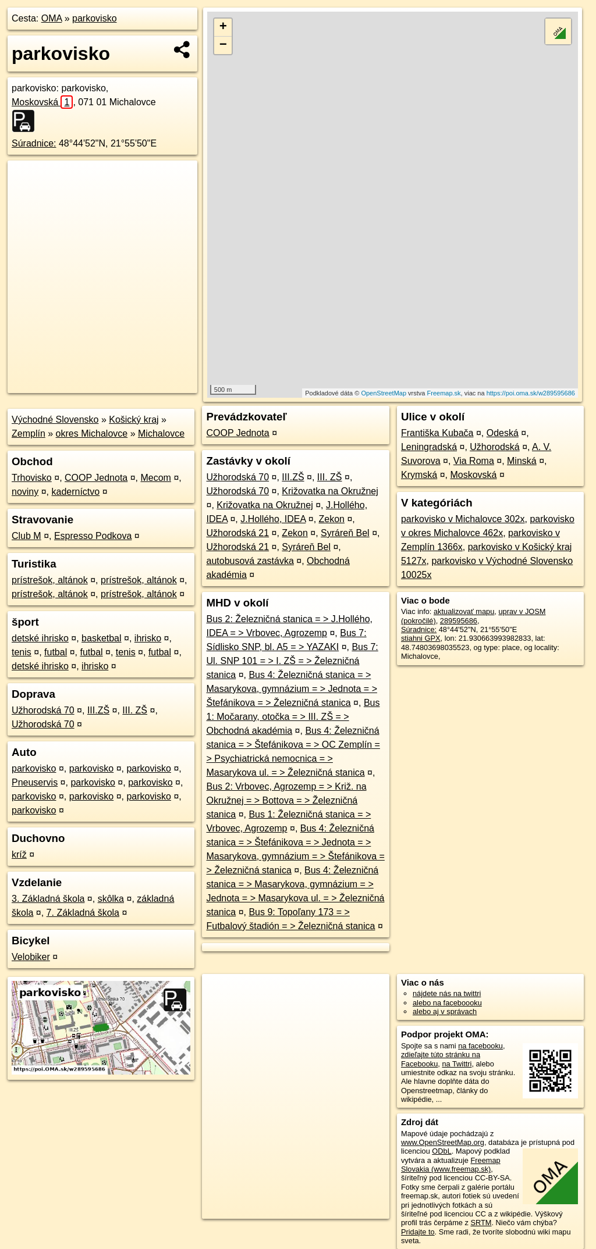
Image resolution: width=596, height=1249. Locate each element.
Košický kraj (133, 419)
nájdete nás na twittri (447, 993)
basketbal (101, 638)
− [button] (223, 45)
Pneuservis (35, 782)
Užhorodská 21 (237, 533)
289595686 (458, 620)
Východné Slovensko (55, 419)
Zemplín (28, 433)
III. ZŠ (134, 710)
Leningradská (429, 447)
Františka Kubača (437, 433)
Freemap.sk (444, 393)
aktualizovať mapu (464, 611)
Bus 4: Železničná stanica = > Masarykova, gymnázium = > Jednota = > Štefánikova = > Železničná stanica (291, 689)
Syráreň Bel (345, 533)
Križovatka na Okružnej (330, 491)
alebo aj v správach (445, 1011)
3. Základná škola (48, 899)
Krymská (419, 475)
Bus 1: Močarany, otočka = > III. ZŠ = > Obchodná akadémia (292, 717)
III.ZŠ (98, 710)
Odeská (503, 433)
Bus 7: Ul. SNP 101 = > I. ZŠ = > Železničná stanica (292, 661)
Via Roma (473, 461)
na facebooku (480, 1045)
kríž (19, 854)
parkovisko (94, 18)
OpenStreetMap (383, 393)
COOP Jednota (96, 478)
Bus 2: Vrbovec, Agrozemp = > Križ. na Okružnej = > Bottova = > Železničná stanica (286, 800)
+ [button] (223, 27)
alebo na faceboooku (447, 1002)
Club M (26, 536)
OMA (51, 18)
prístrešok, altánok (50, 580)
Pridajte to (418, 1231)
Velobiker (31, 957)
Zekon (332, 519)
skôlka (111, 899)
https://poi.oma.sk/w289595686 (531, 393)
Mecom (155, 478)
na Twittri (456, 1063)
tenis (21, 652)
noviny (25, 492)
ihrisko (147, 638)
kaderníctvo (76, 492)
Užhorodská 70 (43, 710)
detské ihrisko (40, 638)
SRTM (480, 1222)
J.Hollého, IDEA (273, 519)
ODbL (441, 1151)
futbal (55, 652)
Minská (522, 461)
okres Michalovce (92, 433)
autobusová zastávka (249, 561)
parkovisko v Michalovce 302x (463, 519)
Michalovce (161, 433)
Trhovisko (32, 478)
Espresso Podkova (93, 536)
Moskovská (42, 102)
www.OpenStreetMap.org (442, 1142)
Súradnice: (34, 143)
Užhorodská (494, 447)
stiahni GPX (421, 638)
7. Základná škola (83, 913)
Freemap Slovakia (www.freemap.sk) (451, 1164)
